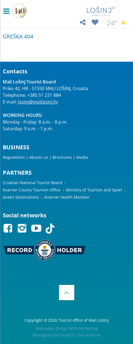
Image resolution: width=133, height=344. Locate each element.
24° (117, 23)
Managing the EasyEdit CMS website (67, 335)
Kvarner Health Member (67, 197)
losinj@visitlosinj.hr (38, 102)
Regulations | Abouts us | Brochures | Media (45, 157)
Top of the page (66, 292)
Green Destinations (21, 197)
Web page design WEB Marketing (66, 328)
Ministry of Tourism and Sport (94, 190)
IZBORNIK (8, 11)
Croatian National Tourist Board (32, 182)
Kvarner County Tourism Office (31, 190)
